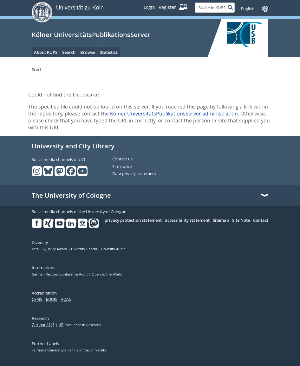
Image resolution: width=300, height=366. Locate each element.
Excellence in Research (79, 325)
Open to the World (107, 274)
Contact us (122, 159)
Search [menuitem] (68, 52)
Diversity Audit (113, 249)
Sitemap (221, 220)
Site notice (122, 166)
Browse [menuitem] (87, 52)
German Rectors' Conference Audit (60, 274)
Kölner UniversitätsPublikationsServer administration (174, 113)
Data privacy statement (134, 174)
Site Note (241, 220)
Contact (260, 220)
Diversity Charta (84, 249)
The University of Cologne (71, 195)
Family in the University (87, 350)
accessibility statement (187, 220)
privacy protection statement (133, 220)
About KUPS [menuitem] (45, 52)
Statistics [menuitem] (109, 52)
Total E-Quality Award (50, 249)
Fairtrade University (48, 350)
